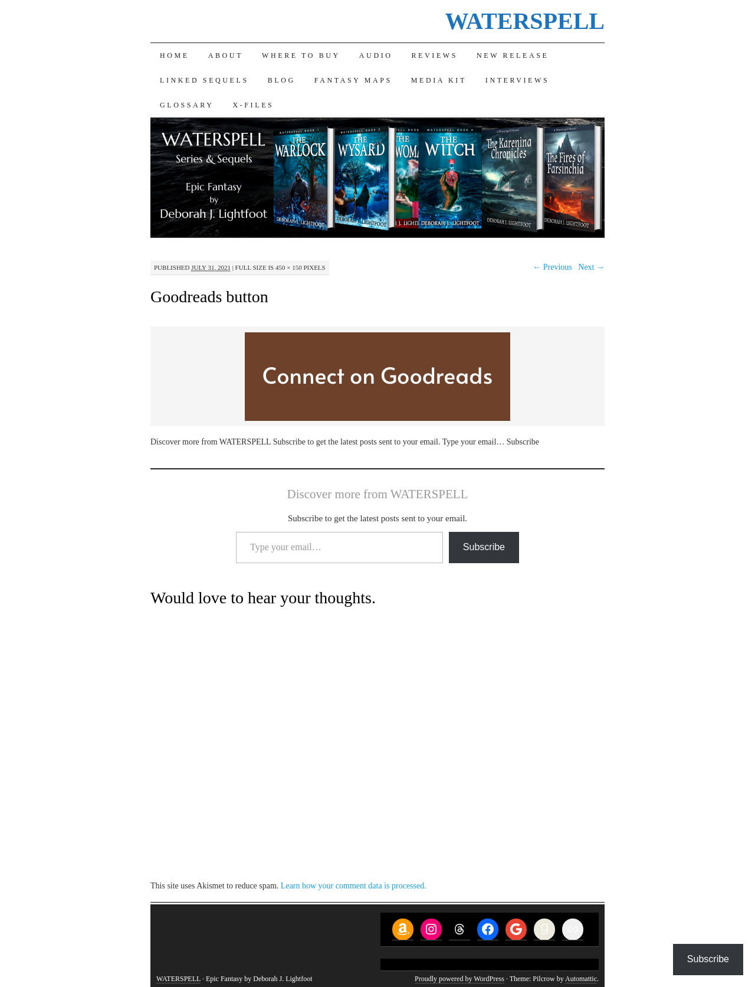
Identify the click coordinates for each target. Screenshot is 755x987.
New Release (513, 55)
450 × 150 (288, 267)
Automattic (581, 979)
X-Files (253, 105)
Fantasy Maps (353, 80)
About (225, 55)
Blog (282, 80)
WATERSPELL (525, 21)
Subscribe (484, 547)
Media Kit (439, 80)
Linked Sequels (204, 80)
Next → (591, 267)
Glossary (187, 105)
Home (174, 55)
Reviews (435, 55)
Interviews (517, 80)
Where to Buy (301, 55)
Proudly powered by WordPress (459, 979)
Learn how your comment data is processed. (353, 885)
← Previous (552, 267)
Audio (376, 55)
